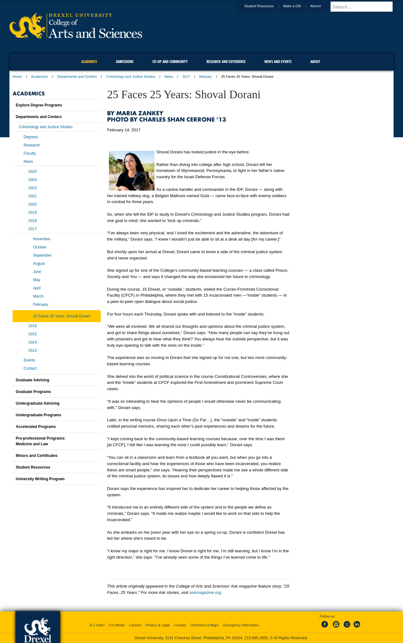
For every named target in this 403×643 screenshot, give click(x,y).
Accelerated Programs (36, 426)
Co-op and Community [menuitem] (170, 61)
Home (17, 76)
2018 (32, 221)
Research (32, 145)
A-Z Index (97, 625)
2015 (32, 334)
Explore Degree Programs (39, 105)
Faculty (30, 153)
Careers (135, 625)
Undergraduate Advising (38, 403)
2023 (32, 188)
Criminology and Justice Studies (131, 76)
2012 (32, 350)
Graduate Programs (33, 392)
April (37, 288)
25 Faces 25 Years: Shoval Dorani (61, 316)
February (40, 304)
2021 (32, 196)
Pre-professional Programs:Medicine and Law (40, 441)
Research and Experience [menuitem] (226, 61)
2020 (32, 204)
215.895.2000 (256, 638)
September (42, 255)
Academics (39, 76)
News (168, 76)
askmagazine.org (205, 592)
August (39, 263)
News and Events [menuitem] (278, 61)
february (205, 76)
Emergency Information (241, 625)
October (40, 247)
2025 (32, 171)
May (36, 280)
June (37, 272)
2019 (32, 212)
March (38, 296)
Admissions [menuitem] (124, 61)
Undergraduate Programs (38, 415)
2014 (32, 342)
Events (29, 360)
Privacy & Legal (158, 625)
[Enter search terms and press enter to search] (365, 7)
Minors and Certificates (37, 455)
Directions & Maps (204, 625)
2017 (186, 76)
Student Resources (265, 6)
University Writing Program (40, 479)
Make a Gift (298, 6)
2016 (32, 326)
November (41, 239)
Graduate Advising (32, 380)
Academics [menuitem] (89, 61)
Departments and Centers (77, 76)
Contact (30, 368)
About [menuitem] (315, 61)
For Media (117, 625)
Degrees (31, 137)
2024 (32, 180)
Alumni (321, 6)
